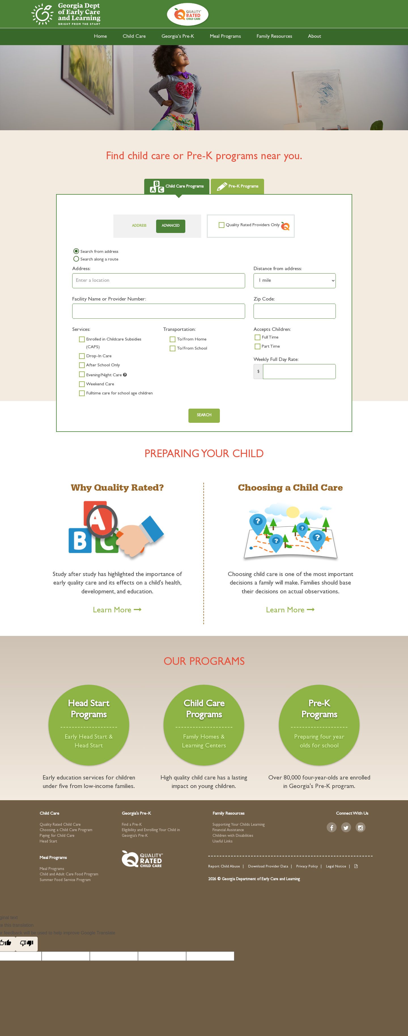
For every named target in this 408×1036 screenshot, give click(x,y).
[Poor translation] (27, 944)
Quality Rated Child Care (60, 825)
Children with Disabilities (232, 836)
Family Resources (274, 36)
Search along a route (99, 259)
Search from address (99, 252)
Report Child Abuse (224, 867)
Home (100, 36)
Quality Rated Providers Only (253, 225)
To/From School (192, 348)
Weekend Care (100, 384)
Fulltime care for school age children (119, 393)
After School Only (103, 365)
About (314, 36)
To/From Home (192, 339)
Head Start (48, 842)
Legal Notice (336, 867)
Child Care (134, 36)
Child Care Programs (177, 186)
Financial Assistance (228, 830)
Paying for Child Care (57, 836)
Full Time (270, 337)
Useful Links (222, 842)
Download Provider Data (268, 867)
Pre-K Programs (237, 186)
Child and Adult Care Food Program (69, 875)
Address (139, 226)
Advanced (171, 226)
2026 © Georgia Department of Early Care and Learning (254, 879)
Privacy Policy (307, 867)
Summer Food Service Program (65, 880)
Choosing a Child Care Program (66, 830)
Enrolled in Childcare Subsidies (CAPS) (113, 343)
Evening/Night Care (106, 375)
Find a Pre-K (132, 825)
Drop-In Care (99, 356)
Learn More (117, 611)
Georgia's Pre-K (178, 36)
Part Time (271, 346)
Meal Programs (225, 36)
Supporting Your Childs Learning (238, 825)
